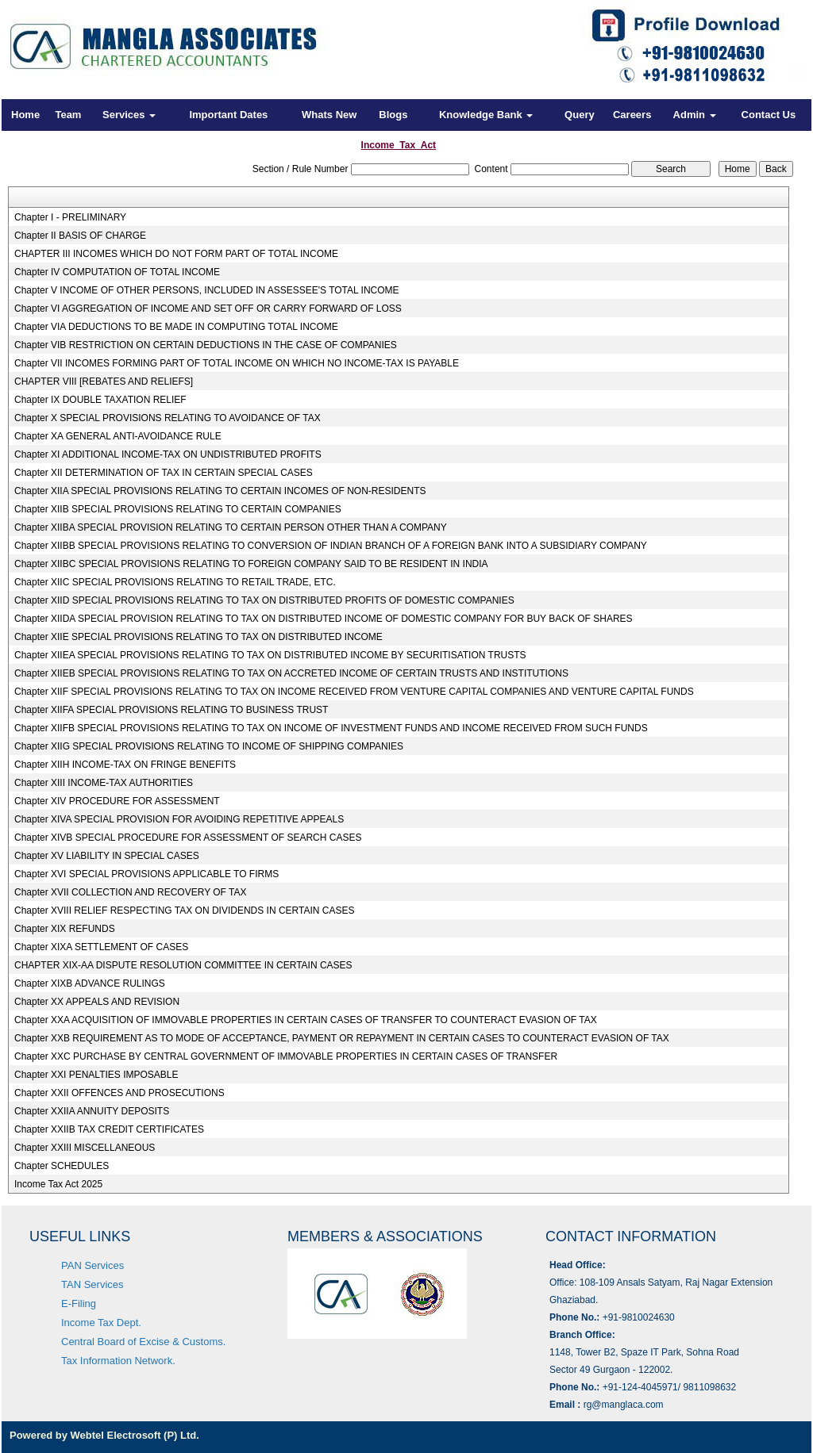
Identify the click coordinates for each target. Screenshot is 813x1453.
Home (25, 115)
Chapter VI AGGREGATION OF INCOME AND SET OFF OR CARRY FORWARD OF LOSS (208, 308)
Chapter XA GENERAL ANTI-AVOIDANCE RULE (118, 436)
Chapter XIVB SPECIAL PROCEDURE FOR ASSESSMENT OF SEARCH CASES (187, 837)
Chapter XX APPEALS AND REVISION (96, 1001)
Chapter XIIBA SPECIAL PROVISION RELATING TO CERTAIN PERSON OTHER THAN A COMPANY (230, 527)
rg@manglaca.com (624, 1404)
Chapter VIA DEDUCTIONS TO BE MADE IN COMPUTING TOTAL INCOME (176, 326)
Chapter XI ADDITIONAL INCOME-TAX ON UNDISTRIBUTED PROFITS (168, 454)
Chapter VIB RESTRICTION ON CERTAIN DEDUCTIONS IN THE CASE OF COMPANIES (205, 345)
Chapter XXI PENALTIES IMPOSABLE (96, 1074)
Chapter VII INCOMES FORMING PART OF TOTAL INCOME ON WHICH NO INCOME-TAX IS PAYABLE (236, 363)
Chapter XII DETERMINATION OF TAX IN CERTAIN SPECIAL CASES (163, 472)
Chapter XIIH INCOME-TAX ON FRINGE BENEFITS (125, 764)
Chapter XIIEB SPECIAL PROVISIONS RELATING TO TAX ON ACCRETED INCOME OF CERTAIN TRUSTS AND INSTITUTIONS (291, 673)
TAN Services (92, 1284)
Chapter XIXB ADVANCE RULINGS (89, 983)
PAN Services (92, 1265)
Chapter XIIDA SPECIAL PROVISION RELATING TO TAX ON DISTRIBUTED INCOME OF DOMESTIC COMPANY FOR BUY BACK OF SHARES (323, 618)
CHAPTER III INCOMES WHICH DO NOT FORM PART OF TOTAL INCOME (176, 253)
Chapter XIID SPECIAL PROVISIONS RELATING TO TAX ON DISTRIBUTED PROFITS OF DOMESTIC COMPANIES (264, 600)
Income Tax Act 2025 (58, 1184)
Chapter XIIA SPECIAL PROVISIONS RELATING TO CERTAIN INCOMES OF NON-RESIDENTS (220, 490)
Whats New (329, 115)
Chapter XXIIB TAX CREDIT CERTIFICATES (109, 1129)
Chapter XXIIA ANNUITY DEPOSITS (91, 1111)
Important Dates (228, 115)
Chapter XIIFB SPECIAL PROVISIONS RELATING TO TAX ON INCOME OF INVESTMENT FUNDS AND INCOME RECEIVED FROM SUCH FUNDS (331, 728)
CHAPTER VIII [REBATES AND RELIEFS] (103, 381)
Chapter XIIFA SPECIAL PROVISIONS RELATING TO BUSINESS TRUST (171, 709)
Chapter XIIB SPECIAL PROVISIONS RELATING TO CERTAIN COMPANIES (177, 509)
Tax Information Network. (118, 1361)
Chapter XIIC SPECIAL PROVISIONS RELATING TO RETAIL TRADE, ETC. (175, 582)
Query (579, 115)
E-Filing (78, 1303)
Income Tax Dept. (101, 1322)
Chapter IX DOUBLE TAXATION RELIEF (100, 399)
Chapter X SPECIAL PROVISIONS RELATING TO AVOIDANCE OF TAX (167, 418)
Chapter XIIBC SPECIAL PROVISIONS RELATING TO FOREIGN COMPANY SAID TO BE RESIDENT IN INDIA (251, 563)
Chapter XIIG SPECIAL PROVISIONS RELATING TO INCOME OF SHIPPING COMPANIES (208, 746)
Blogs (393, 115)
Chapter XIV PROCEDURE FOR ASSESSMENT (117, 801)
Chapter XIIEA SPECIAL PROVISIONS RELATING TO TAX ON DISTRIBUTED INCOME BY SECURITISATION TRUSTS (270, 655)
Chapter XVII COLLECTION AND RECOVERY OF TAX (130, 892)
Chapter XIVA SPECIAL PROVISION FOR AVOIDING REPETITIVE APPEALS (179, 819)
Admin (694, 115)
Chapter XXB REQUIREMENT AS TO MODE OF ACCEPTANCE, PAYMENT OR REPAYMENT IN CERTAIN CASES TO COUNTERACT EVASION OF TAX (341, 1038)
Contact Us (769, 115)
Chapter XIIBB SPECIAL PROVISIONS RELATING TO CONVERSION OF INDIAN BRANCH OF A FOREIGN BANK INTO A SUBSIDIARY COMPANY (330, 545)
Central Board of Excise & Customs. (143, 1342)
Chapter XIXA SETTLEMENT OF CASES (101, 947)
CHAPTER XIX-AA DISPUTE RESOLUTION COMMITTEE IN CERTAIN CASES (183, 965)
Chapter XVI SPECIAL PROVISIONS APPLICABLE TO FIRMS (146, 874)
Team (68, 115)
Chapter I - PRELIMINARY (70, 217)
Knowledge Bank (486, 115)
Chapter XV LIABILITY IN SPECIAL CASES (106, 855)
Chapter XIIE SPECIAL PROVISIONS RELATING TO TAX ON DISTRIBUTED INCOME (198, 636)
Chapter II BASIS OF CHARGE (80, 235)
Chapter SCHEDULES (61, 1165)
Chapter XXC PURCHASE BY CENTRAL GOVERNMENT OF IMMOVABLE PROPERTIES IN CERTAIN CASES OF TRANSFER (285, 1056)
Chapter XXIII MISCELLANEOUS (84, 1147)
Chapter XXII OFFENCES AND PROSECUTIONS (119, 1092)
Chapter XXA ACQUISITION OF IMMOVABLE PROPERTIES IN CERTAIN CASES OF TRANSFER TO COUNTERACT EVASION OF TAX (305, 1020)
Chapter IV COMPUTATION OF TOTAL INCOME (117, 272)
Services (129, 115)
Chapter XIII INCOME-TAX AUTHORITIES (103, 782)
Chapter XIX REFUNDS (64, 928)
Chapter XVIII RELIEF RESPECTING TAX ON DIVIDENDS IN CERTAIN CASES (184, 910)
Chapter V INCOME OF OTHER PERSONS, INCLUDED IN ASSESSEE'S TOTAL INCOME (206, 290)
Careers (632, 115)
